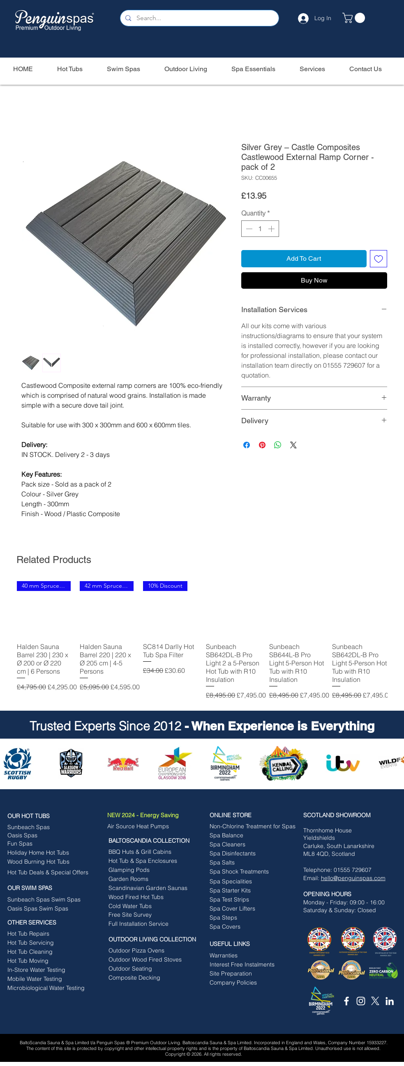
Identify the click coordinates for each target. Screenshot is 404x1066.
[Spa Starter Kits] (247, 890)
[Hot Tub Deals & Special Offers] (47, 872)
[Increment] (272, 228)
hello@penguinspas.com (353, 878)
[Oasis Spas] (40, 835)
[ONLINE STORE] (250, 815)
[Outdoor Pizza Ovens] (144, 950)
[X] (375, 1001)
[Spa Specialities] (247, 881)
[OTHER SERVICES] (47, 922)
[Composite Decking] (146, 977)
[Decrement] (248, 228)
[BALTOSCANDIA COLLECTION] (154, 840)
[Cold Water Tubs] (151, 906)
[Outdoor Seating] (146, 968)
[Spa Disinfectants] (247, 853)
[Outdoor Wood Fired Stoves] (145, 959)
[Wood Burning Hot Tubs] (45, 861)
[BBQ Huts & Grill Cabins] (144, 851)
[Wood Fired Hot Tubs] (151, 896)
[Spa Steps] (247, 917)
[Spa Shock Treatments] (247, 871)
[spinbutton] (260, 228)
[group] (202, 640)
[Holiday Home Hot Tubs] (45, 852)
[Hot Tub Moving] (45, 960)
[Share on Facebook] (247, 445)
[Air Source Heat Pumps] (142, 826)
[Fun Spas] (45, 843)
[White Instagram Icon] (361, 1001)
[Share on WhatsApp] (278, 445)
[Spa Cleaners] (247, 844)
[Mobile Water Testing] (45, 978)
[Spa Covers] (247, 926)
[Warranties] (250, 955)
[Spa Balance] (242, 835)
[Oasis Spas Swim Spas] (45, 908)
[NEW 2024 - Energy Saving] (155, 815)
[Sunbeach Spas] (42, 827)
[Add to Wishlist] (378, 258)
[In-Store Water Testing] (45, 969)
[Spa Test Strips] (247, 899)
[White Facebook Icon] (346, 1001)
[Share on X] (293, 445)
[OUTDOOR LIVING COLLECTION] (157, 939)
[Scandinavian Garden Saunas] (151, 887)
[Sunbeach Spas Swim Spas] (47, 899)
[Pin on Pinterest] (262, 445)
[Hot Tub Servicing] (40, 942)
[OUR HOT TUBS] (47, 816)
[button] (354, 18)
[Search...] (199, 18)
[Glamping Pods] (146, 869)
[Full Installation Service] (147, 923)
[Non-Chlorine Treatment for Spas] (252, 826)
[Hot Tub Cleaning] (45, 951)
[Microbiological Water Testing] (46, 987)
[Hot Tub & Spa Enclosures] (143, 860)
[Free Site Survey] (146, 914)
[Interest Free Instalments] (247, 964)
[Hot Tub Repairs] (42, 933)
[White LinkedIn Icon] (389, 1001)
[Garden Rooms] (146, 878)
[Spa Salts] (247, 862)
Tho (308, 830)
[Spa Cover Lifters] (247, 908)
